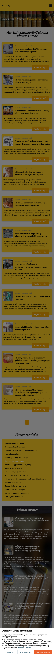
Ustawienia (10, 652)
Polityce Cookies (24, 647)
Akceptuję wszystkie (43, 652)
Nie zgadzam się (25, 652)
